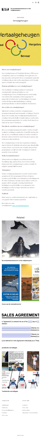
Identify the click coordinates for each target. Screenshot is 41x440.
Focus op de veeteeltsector (11, 304)
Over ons (5, 415)
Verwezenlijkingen (8, 410)
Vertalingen (20, 17)
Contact (4, 412)
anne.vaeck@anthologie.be (20, 205)
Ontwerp (4, 407)
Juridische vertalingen (9, 347)
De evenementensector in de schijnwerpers (21, 9)
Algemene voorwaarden (30, 412)
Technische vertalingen (10, 391)
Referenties (26, 410)
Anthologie (5, 405)
